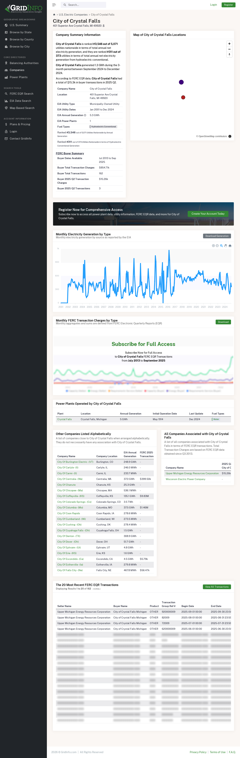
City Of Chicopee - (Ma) (70, 490)
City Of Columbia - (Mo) (70, 507)
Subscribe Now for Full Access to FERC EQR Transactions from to (143, 351)
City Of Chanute (66, 484)
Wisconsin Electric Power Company (185, 479)
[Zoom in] (229, 43)
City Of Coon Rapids (68, 513)
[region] (23, 385)
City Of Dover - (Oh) (68, 541)
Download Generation (217, 236)
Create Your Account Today (208, 213)
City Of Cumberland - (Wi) (71, 518)
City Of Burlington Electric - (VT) (75, 461)
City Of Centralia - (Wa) (69, 478)
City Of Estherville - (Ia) (70, 564)
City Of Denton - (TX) (68, 536)
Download (223, 322)
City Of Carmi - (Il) (67, 473)
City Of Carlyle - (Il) (67, 467)
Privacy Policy (198, 752)
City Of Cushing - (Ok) (69, 524)
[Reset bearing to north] (229, 54)
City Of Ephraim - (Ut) (69, 547)
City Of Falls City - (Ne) (70, 570)
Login (213, 4)
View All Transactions (217, 586)
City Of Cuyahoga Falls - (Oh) (73, 530)
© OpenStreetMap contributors (211, 136)
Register (228, 4)
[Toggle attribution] (230, 136)
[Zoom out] (229, 49)
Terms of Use (218, 752)
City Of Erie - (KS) (66, 553)
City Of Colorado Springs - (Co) (74, 501)
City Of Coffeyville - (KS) (70, 496)
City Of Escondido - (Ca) (70, 558)
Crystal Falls (64, 419)
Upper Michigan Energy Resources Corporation (192, 473)
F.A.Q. (232, 752)
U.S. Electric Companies (73, 14)
